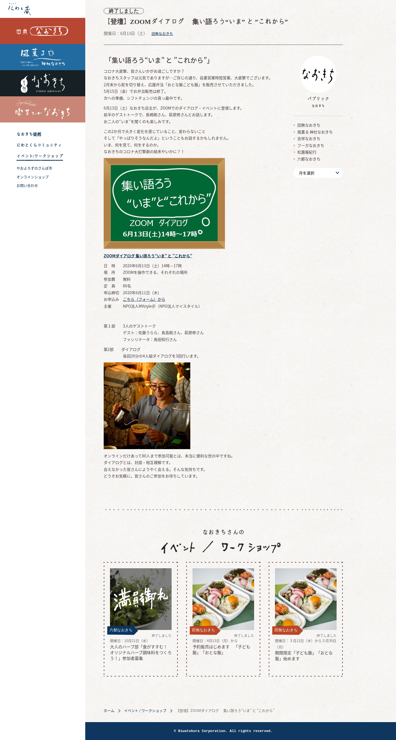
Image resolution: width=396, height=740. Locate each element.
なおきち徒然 (28, 134)
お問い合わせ (27, 185)
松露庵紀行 (324, 152)
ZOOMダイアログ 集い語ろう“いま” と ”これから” (165, 255)
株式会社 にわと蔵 (42, 9)
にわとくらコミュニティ (39, 145)
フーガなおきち (328, 145)
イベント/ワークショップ (39, 156)
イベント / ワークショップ (162, 710)
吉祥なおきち (42, 83)
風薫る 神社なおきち (42, 57)
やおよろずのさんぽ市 (34, 168)
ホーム (126, 710)
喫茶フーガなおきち (42, 109)
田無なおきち (42, 31)
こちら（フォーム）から (161, 299)
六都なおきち (326, 159)
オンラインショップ (32, 176)
